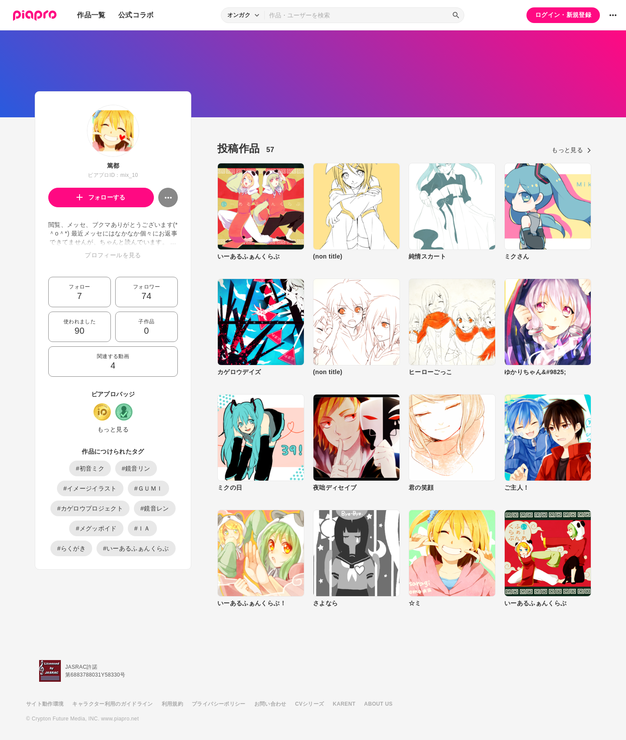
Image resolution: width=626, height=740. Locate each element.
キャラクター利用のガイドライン (112, 704)
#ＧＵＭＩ (148, 488)
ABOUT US (378, 704)
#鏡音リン (136, 468)
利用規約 (172, 704)
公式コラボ (136, 15)
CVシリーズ (309, 704)
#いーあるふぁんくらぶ (136, 548)
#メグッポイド (96, 528)
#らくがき (71, 548)
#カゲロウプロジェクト (90, 508)
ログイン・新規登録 (563, 14)
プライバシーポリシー (219, 704)
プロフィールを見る (113, 255)
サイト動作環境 (44, 704)
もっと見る (113, 429)
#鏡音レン (154, 508)
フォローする (101, 197)
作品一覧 (91, 15)
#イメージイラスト (90, 488)
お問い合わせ (270, 704)
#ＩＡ (142, 528)
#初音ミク (90, 468)
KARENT (344, 704)
